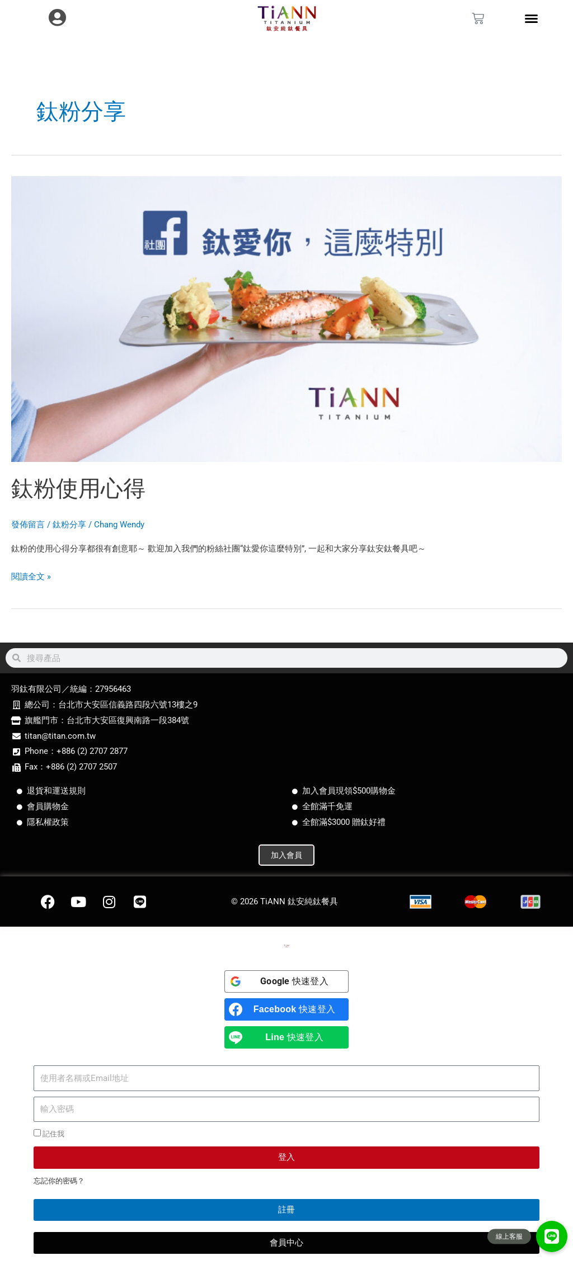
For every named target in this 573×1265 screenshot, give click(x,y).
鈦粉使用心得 (78, 488)
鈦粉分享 (69, 525)
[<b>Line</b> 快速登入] (286, 1037)
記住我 (49, 1133)
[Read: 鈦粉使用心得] (286, 318)
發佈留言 (28, 525)
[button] (551, 1236)
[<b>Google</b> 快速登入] (286, 981)
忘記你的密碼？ (59, 1181)
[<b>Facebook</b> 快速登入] (286, 1009)
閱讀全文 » (31, 575)
